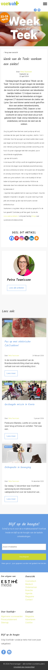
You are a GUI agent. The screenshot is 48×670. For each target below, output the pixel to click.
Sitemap (5, 622)
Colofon (29, 622)
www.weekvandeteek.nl (11, 216)
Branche (29, 590)
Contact (29, 599)
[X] (26, 238)
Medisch (29, 584)
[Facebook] (11, 238)
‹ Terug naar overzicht (11, 52)
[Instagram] (21, 238)
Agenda (28, 593)
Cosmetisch (30, 581)
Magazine (29, 596)
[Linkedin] (31, 238)
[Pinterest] (16, 238)
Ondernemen (31, 587)
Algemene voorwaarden (12, 616)
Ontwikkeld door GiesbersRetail (24, 667)
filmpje (33, 216)
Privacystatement (9, 619)
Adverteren (30, 619)
